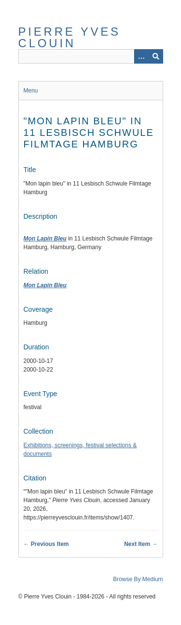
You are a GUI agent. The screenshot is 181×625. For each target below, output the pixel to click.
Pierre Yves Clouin (69, 37)
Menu (31, 90)
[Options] (141, 56)
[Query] (90, 56)
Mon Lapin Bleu (45, 238)
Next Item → (140, 544)
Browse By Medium (138, 579)
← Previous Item (46, 544)
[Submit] (156, 56)
